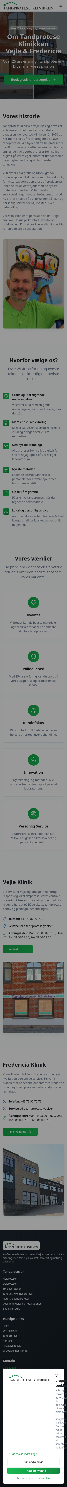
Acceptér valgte (33, 1470)
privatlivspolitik (42, 1478)
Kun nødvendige (33, 1462)
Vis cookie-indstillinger (22, 1454)
